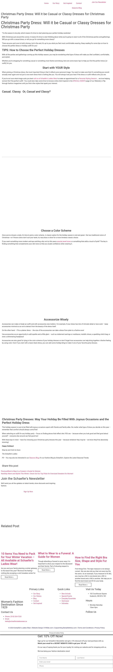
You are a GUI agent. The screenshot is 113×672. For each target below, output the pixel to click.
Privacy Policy (100, 628)
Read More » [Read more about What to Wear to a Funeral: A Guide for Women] (46, 570)
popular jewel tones (64, 241)
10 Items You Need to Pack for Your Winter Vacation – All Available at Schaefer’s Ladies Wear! (18, 559)
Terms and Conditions (85, 628)
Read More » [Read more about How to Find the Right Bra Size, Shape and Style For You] (83, 585)
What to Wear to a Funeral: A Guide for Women (56, 555)
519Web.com (48, 628)
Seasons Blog (77, 8)
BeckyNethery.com (70, 628)
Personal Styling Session (88, 79)
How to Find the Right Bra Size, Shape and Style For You (91, 561)
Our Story (56, 3)
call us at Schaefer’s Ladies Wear (45, 79)
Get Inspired (67, 3)
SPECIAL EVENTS (79, 81)
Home (46, 3)
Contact (79, 3)
